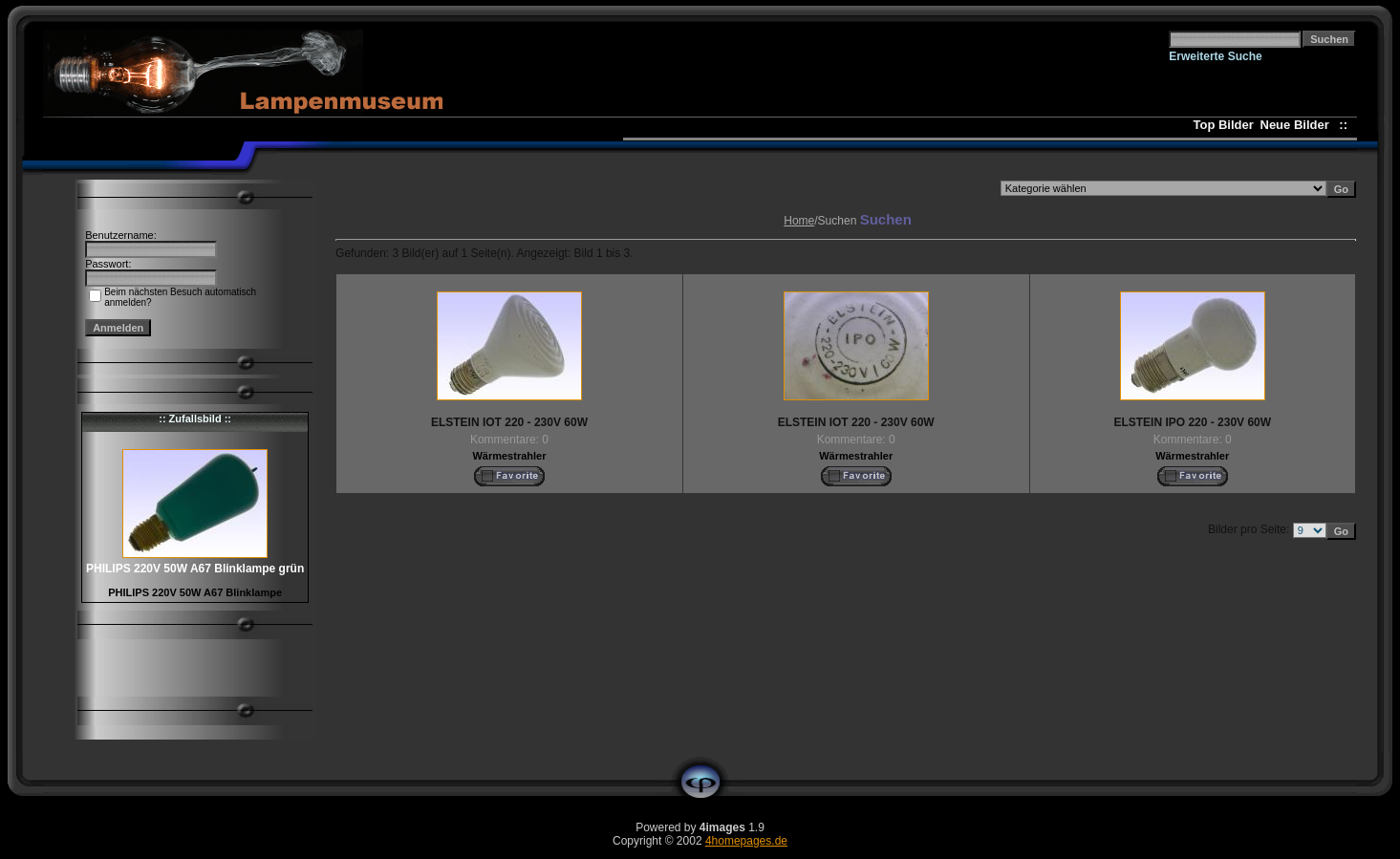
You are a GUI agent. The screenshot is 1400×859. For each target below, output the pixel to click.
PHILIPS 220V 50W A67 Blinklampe (195, 592)
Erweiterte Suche (1215, 56)
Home (799, 220)
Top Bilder (1224, 125)
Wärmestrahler (509, 456)
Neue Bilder (1298, 125)
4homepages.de (746, 841)
